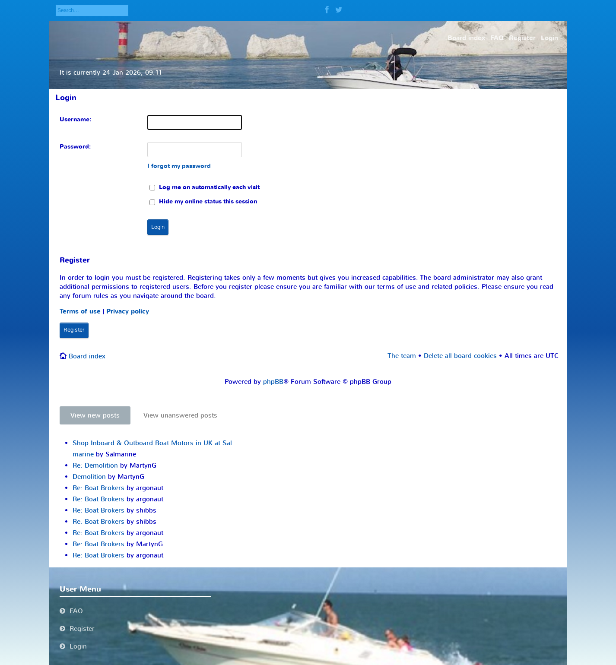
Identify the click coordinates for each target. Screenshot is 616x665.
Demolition (89, 476)
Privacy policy (127, 311)
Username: (75, 119)
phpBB (273, 381)
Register (74, 329)
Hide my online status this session (203, 201)
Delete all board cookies (460, 356)
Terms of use (80, 311)
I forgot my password (179, 166)
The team (401, 356)
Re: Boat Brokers (98, 488)
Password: (75, 146)
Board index (87, 356)
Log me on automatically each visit (204, 187)
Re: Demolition (95, 465)
